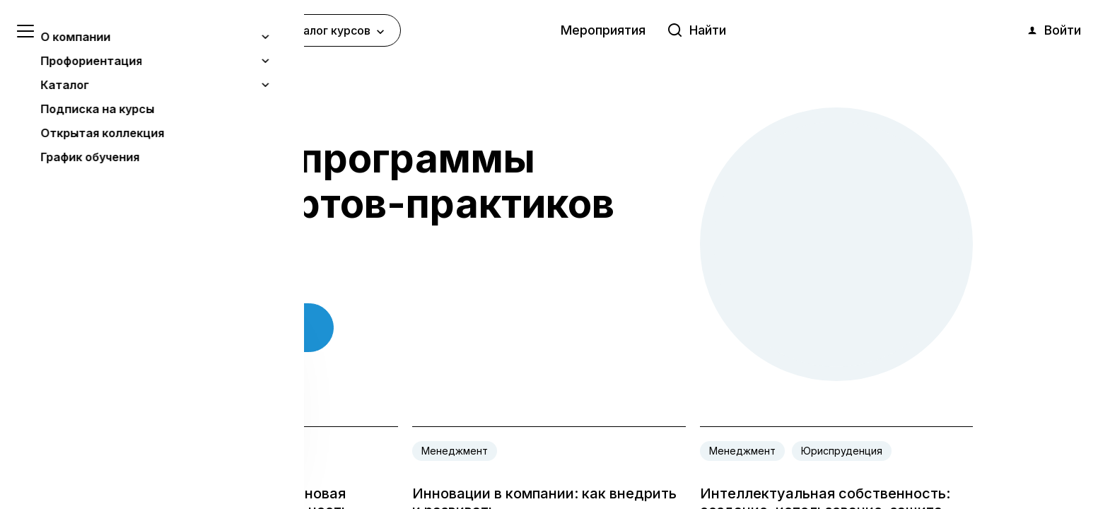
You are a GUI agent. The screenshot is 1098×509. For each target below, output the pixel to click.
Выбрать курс (229, 328)
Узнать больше (114, 425)
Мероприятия (603, 30)
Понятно (145, 461)
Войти (1053, 30)
